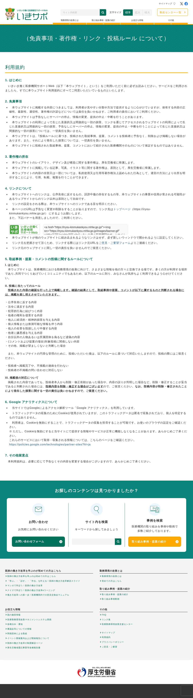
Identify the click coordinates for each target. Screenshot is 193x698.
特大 (147, 12)
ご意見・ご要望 (109, 647)
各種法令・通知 (15, 624)
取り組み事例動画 (110, 599)
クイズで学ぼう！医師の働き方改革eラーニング (31, 590)
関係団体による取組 (17, 633)
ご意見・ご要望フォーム (115, 242)
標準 (128, 12)
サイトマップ (165, 3)
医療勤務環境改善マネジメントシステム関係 (29, 619)
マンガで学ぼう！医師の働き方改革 (25, 585)
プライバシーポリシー (113, 642)
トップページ (122, 209)
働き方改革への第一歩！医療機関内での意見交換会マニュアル (38, 595)
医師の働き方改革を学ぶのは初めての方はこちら (31, 576)
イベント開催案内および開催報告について (28, 638)
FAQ (104, 615)
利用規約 (106, 637)
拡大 (137, 12)
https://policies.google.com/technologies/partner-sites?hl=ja (50, 444)
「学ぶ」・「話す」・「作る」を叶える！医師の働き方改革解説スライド (43, 581)
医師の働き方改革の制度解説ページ (25, 643)
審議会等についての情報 (19, 629)
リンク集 (106, 619)
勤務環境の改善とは (112, 576)
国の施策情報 (14, 615)
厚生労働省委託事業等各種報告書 (23, 647)
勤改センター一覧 (170, 12)
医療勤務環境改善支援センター (117, 624)
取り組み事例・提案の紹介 (155, 541)
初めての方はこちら (112, 581)
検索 (103, 12)
